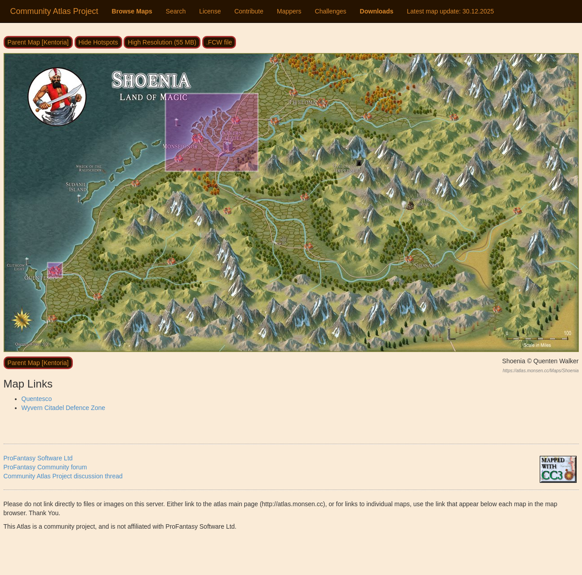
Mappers (289, 11)
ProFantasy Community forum (45, 467)
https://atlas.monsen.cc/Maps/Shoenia (541, 370)
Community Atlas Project (54, 11)
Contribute (248, 11)
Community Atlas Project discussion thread (63, 476)
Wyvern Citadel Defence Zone (64, 407)
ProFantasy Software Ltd (38, 458)
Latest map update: (450, 11)
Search (176, 11)
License (210, 11)
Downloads (377, 11)
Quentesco (37, 398)
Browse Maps (132, 11)
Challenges (331, 11)
